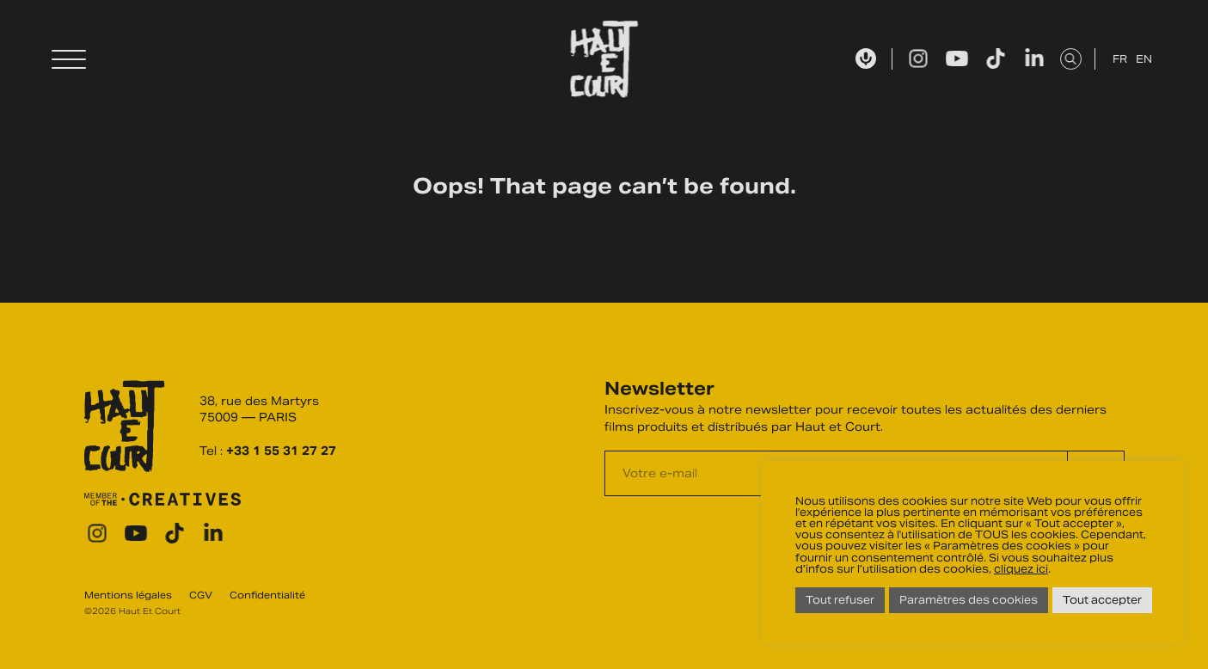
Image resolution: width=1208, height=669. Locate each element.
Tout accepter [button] (1102, 599)
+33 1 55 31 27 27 (281, 451)
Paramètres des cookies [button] (968, 599)
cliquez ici (1021, 568)
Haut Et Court (604, 59)
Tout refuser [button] (840, 599)
